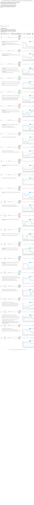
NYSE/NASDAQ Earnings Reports (14, 0)
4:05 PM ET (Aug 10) (4, 299)
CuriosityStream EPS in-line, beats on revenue (19, 299)
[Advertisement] (8, 16)
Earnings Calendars (25, 0)
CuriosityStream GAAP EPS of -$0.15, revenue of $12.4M (19, 201)
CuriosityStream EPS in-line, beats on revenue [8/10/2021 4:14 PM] (8, 302)
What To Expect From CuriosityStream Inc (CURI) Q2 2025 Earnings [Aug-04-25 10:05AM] (10, 85)
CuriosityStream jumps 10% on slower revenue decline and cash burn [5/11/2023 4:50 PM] (10, 206)
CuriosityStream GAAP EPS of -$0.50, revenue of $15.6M (19, 174)
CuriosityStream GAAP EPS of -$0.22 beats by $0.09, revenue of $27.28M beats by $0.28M (19, 272)
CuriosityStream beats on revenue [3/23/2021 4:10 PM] (7, 328)
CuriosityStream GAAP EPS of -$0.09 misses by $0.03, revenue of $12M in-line (19, 146)
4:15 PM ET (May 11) (4, 202)
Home (2, 0)
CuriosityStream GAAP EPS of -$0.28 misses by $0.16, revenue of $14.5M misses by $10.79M (19, 215)
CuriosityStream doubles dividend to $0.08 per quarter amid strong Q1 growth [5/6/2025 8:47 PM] (10, 97)
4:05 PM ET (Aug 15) (4, 244)
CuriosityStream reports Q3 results (19, 337)
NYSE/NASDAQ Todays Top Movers (7, 0)
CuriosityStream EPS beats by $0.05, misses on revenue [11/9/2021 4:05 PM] (9, 289)
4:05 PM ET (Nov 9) (4, 230)
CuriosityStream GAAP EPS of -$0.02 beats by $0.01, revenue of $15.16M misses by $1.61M (19, 37)
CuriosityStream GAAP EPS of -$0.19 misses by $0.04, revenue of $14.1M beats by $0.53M (19, 188)
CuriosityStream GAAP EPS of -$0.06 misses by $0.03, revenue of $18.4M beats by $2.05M (19, 63)
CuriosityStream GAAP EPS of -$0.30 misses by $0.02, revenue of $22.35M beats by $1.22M (19, 243)
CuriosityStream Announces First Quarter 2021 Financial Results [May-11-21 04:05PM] (9, 321)
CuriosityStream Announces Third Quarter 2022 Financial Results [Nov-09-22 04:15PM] (9, 235)
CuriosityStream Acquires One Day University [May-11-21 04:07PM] (8, 320)
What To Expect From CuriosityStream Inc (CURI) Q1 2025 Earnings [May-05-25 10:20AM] (10, 98)
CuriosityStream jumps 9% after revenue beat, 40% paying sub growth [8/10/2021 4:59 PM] (10, 303)
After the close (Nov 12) (4, 338)
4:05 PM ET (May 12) (4, 258)
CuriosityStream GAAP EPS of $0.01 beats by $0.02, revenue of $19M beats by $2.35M (19, 77)
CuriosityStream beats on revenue (19, 325)
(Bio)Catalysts (28, 0)
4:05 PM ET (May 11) (4, 312)
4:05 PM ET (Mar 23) (4, 325)
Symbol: (1, 25)
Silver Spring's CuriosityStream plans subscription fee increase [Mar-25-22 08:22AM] (9, 280)
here (6, 26)
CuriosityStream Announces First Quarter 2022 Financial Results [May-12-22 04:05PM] (9, 265)
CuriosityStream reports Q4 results (19, 50)
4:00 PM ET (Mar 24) (4, 273)
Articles (21, 0)
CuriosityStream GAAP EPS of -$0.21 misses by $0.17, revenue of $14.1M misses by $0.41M (19, 105)
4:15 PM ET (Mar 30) (4, 215)
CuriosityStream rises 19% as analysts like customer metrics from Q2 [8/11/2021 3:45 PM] (10, 304)
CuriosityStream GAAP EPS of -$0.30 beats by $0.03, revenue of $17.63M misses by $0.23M (19, 258)
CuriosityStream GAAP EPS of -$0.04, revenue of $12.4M (19, 133)
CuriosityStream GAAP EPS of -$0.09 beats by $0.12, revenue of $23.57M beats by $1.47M (19, 229)
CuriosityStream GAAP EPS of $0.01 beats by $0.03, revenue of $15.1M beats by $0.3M (19, 91)
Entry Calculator (19, 0)
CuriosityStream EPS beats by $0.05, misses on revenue (19, 286)
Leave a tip (31, 0)
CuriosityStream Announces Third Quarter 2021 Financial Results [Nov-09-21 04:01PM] (9, 290)
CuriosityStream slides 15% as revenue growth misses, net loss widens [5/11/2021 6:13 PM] (10, 316)
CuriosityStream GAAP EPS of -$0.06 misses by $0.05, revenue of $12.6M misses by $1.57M (19, 120)
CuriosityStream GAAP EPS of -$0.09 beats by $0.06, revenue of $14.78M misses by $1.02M (19, 161)
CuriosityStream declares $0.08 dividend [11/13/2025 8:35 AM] (7, 72)
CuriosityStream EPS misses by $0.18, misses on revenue (19, 311)
